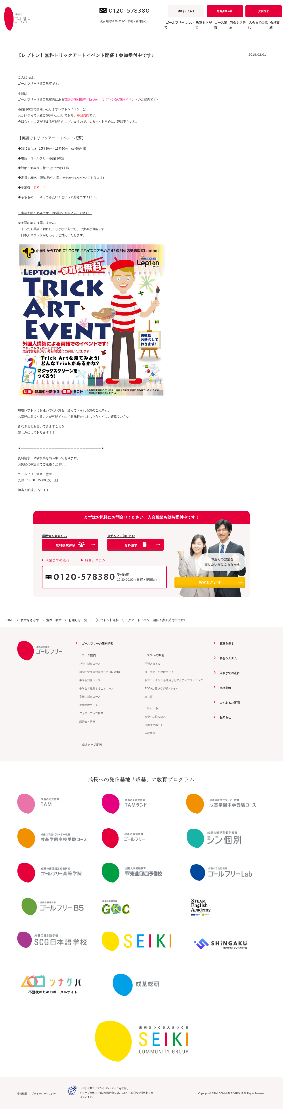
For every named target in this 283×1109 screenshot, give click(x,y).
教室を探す (225, 643)
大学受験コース (88, 704)
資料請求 (263, 11)
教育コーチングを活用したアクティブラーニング (174, 680)
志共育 (149, 696)
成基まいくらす (186, 11)
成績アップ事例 (90, 744)
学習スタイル (153, 663)
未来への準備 (154, 655)
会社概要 (22, 1093)
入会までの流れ (249, 27)
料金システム (222, 27)
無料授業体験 (225, 11)
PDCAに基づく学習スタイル (161, 688)
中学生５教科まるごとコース (96, 688)
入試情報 (150, 732)
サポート (151, 708)
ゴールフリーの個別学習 (96, 643)
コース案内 (87, 655)
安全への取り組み (155, 716)
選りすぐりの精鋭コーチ (159, 671)
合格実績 (272, 27)
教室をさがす (220, 582)
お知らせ (223, 717)
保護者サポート (154, 724)
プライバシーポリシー (43, 1093)
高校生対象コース (90, 696)
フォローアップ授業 (91, 713)
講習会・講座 (87, 721)
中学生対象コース (90, 680)
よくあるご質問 (228, 702)
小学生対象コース (90, 663)
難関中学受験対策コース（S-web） (100, 671)
